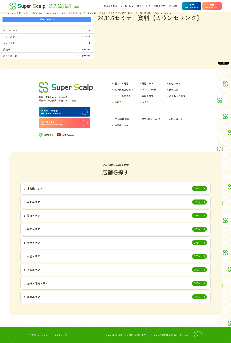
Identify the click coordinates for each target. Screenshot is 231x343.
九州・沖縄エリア (37, 283)
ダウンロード (46, 19)
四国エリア (33, 270)
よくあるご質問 (177, 96)
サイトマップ (60, 335)
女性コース (175, 83)
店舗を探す (159, 6)
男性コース (148, 83)
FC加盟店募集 (121, 119)
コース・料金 (127, 6)
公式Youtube (65, 134)
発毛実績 (173, 6)
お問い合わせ (176, 119)
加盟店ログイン (122, 125)
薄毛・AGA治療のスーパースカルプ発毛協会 (149, 335)
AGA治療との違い (123, 89)
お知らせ (119, 102)
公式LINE (46, 134)
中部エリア (33, 229)
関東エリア (33, 215)
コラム (145, 102)
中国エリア (33, 256)
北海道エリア (35, 188)
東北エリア (33, 202)
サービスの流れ (122, 96)
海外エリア (33, 297)
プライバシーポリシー (39, 335)
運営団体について (151, 119)
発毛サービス (143, 6)
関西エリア (33, 243)
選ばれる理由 (110, 6)
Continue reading (163, 13)
